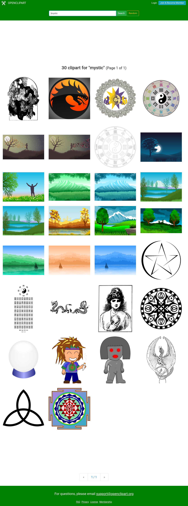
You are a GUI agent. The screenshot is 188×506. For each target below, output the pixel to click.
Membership (105, 502)
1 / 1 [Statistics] (94, 477)
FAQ (78, 502)
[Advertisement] (94, 44)
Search (121, 13)
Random (133, 13)
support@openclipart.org (114, 494)
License (94, 502)
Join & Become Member (172, 3)
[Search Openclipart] (82, 13)
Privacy (85, 502)
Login (154, 3)
